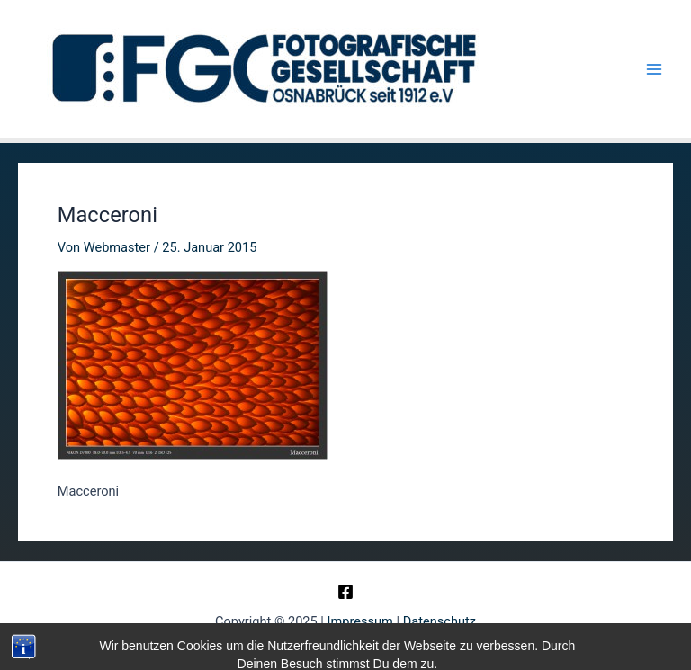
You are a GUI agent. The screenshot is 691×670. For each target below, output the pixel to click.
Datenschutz (439, 621)
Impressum (360, 621)
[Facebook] (345, 592)
